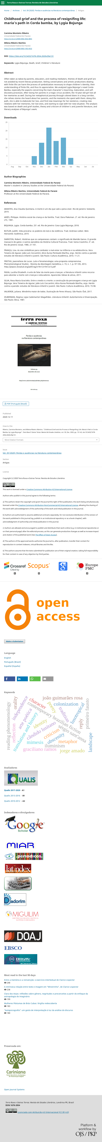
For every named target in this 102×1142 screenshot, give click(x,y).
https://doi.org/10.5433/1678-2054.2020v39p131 (31, 56)
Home (6, 10)
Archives (16, 10)
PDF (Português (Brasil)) (17, 404)
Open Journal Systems (14, 1089)
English (7, 657)
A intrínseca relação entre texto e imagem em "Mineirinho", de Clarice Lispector (41, 986)
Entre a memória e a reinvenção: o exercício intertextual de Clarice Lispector (39, 980)
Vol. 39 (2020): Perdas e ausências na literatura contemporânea (49, 10)
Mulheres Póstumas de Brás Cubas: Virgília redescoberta (30, 1003)
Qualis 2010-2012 (12, 801)
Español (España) (12, 666)
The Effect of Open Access (45, 535)
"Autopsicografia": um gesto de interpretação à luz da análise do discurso (38, 1010)
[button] (9, 678)
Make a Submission (14, 641)
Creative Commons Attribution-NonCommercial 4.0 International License (48, 505)
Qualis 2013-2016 (12, 795)
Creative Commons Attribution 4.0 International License (49, 489)
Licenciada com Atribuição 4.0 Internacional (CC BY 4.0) (43, 1112)
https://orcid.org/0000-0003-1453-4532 (18, 49)
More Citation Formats (14, 440)
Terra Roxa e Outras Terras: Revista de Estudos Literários (32, 2)
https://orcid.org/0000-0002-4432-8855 (18, 39)
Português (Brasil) (12, 662)
